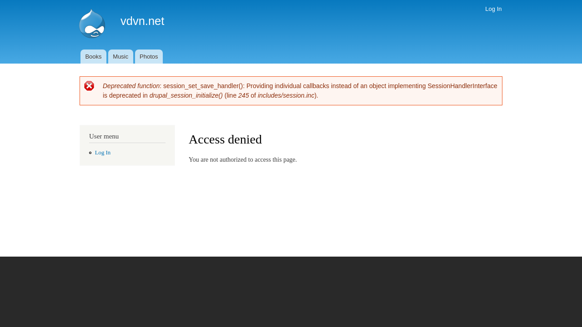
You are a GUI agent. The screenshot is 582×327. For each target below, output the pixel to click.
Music (120, 56)
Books (93, 56)
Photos (149, 56)
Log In (493, 8)
